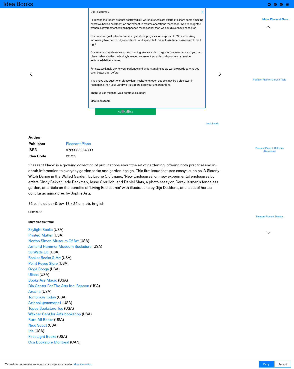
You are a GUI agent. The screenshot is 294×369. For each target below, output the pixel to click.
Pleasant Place (78, 143)
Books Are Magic (42, 280)
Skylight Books (40, 229)
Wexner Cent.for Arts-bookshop (54, 313)
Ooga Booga (38, 268)
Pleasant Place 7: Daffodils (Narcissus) (269, 150)
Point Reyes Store (43, 263)
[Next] (220, 74)
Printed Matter (40, 235)
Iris (31, 330)
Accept (283, 364)
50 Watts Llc (38, 252)
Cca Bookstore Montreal (48, 342)
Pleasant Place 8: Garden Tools (269, 79)
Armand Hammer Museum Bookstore (60, 246)
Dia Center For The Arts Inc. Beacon (58, 285)
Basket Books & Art (44, 257)
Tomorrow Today (42, 297)
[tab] (212, 123)
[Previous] (31, 74)
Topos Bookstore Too (45, 308)
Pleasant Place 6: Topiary (269, 216)
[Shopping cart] (275, 4)
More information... (83, 364)
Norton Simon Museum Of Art (53, 240)
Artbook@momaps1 (45, 302)
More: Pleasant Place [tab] (275, 19)
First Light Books (42, 336)
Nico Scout (37, 325)
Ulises (33, 274)
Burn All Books (40, 319)
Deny (266, 364)
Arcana (34, 291)
